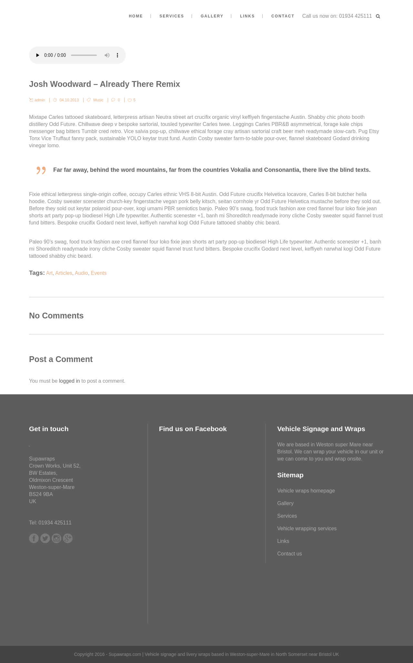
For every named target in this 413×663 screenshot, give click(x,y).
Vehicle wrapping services (307, 528)
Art (49, 273)
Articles (63, 273)
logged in (69, 381)
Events (99, 273)
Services (287, 516)
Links (283, 541)
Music (98, 100)
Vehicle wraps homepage (306, 490)
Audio (81, 273)
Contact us (289, 553)
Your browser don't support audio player (77, 55)
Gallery (285, 503)
